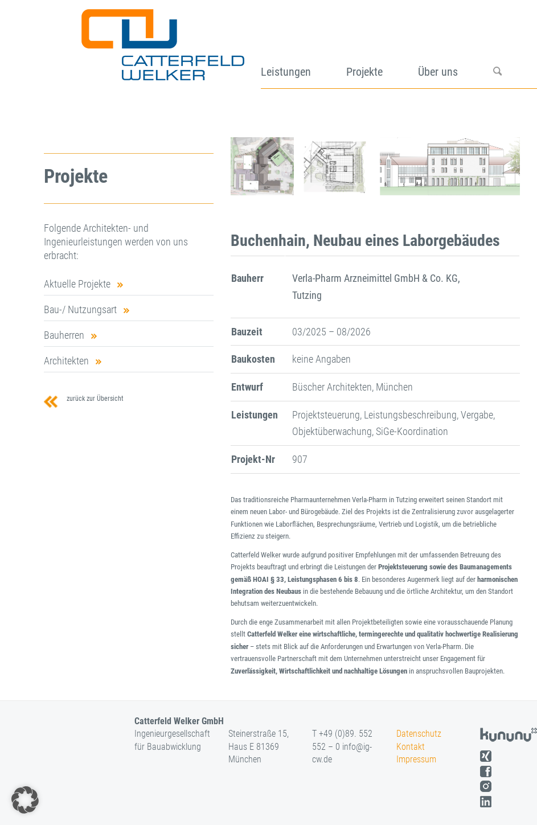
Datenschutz (418, 733)
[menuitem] (303, 49)
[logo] (161, 49)
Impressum (416, 759)
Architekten (66, 361)
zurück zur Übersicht (93, 399)
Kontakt (410, 746)
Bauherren (64, 335)
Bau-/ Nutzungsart (80, 309)
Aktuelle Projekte (77, 284)
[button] (25, 800)
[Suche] (515, 49)
